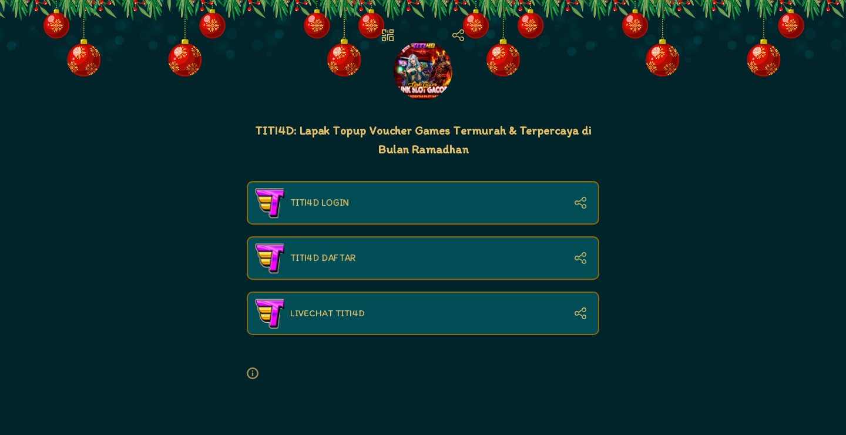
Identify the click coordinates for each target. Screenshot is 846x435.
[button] (257, 373)
